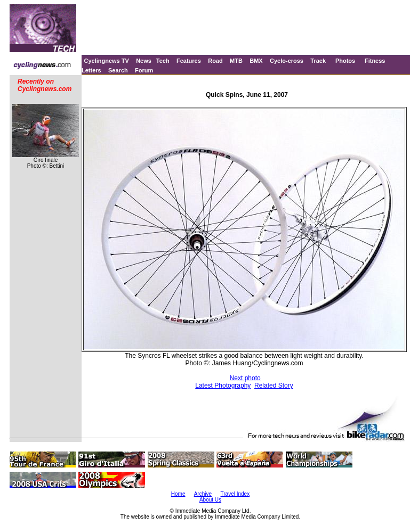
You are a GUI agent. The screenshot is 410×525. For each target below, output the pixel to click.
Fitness (375, 61)
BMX (256, 61)
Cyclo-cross (286, 61)
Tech (163, 61)
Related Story (273, 385)
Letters (91, 70)
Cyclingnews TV (106, 61)
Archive (203, 494)
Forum (144, 70)
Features (188, 61)
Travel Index (235, 494)
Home (178, 494)
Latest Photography (223, 385)
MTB (236, 61)
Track (318, 61)
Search (118, 70)
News (143, 61)
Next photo (245, 378)
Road (215, 61)
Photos (345, 61)
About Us (210, 500)
